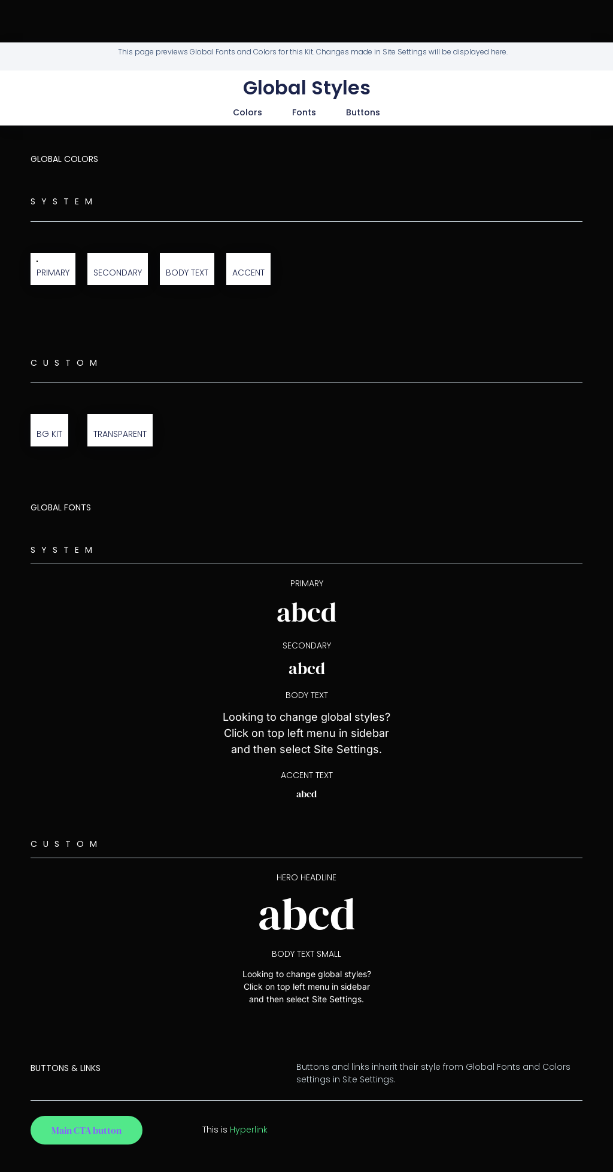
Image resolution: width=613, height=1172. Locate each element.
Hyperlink (249, 1130)
